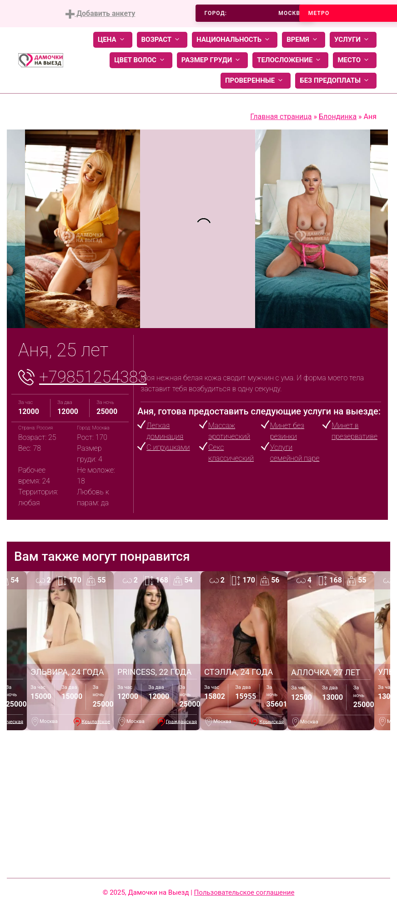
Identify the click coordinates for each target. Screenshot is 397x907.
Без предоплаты (336, 81)
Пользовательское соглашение (244, 892)
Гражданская (181, 721)
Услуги (353, 40)
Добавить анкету (100, 14)
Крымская (271, 721)
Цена (113, 40)
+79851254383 (93, 377)
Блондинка (338, 116)
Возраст (162, 40)
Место (354, 60)
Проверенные (255, 81)
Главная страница (281, 116)
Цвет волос (141, 60)
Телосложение (290, 60)
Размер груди (212, 60)
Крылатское (96, 721)
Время (303, 40)
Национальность (234, 40)
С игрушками (168, 447)
